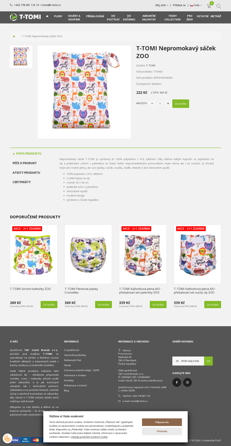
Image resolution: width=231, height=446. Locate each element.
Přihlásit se (179, 5)
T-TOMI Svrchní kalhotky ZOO (30, 289)
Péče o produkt (25, 163)
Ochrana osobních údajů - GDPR (81, 370)
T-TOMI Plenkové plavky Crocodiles (81, 290)
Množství (141, 103)
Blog (66, 390)
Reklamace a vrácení (75, 385)
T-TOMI (150, 65)
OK (208, 361)
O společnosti (71, 350)
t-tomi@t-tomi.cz (51, 5)
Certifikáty (22, 182)
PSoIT (218, 440)
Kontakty (69, 380)
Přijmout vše (162, 422)
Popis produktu (29, 154)
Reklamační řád (72, 360)
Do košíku (181, 103)
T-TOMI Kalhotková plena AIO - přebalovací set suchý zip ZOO (195, 290)
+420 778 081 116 (24, 5)
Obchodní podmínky (75, 355)
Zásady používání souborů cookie (89, 436)
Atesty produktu (26, 173)
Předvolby (162, 431)
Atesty (67, 365)
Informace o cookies (75, 375)
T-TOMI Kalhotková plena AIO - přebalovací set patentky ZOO (140, 290)
